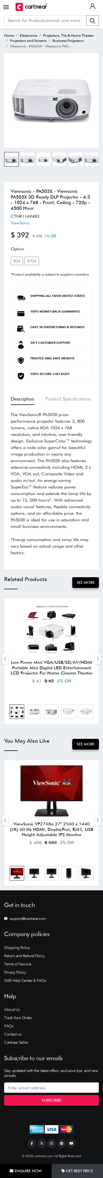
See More (85, 582)
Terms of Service (17, 964)
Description (22, 399)
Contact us (12, 1034)
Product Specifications (68, 399)
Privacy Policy (15, 972)
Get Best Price (77, 1171)
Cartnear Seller (16, 1042)
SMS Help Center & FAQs (25, 980)
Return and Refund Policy (24, 955)
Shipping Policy (17, 947)
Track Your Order (18, 1017)
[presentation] (5, 659)
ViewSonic (20, 222)
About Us (12, 1009)
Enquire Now (26, 1171)
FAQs (8, 1025)
